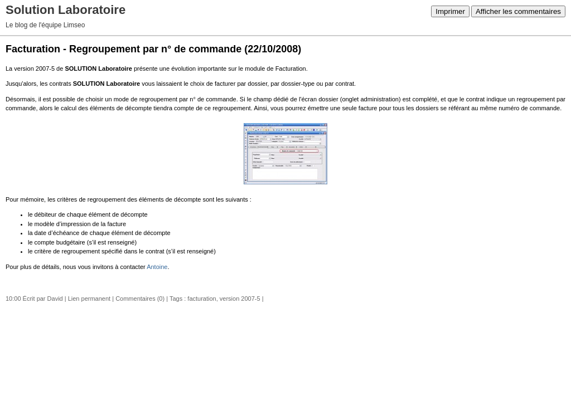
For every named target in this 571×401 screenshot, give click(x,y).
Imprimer (450, 11)
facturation (201, 298)
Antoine (157, 266)
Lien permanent (89, 298)
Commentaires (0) (139, 298)
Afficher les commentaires (518, 11)
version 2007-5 (240, 298)
